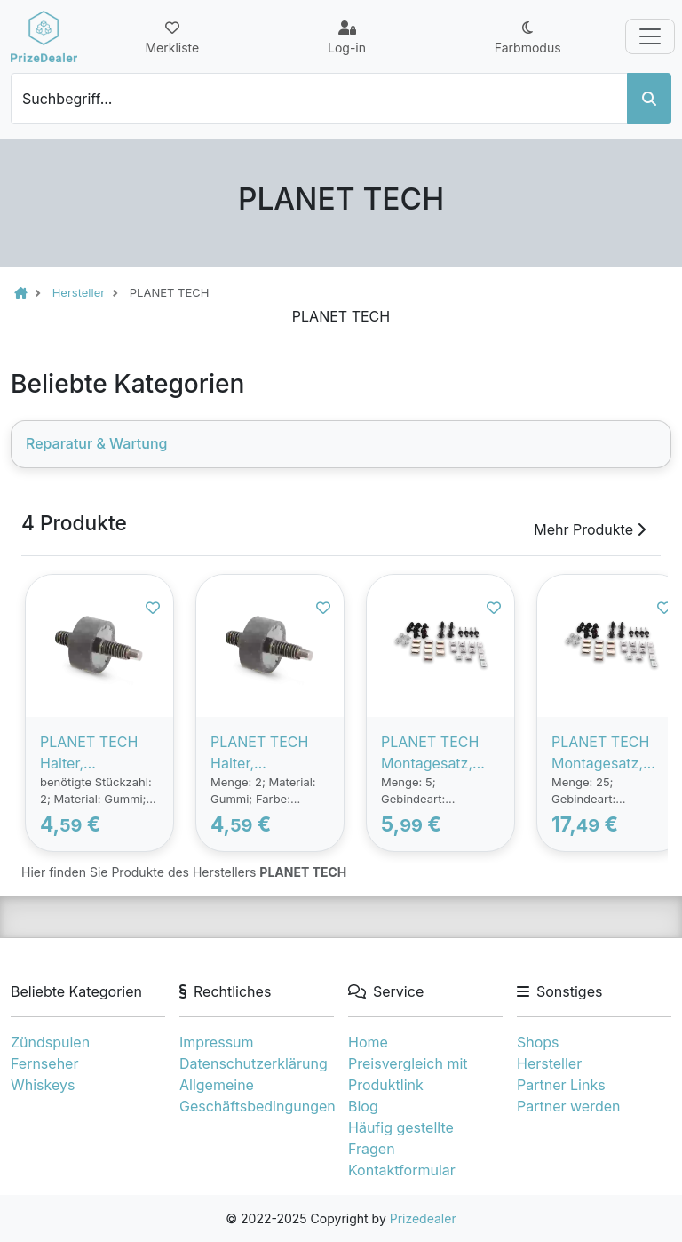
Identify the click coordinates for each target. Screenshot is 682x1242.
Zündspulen (50, 1042)
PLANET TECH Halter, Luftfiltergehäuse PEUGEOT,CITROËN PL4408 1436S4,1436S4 (97, 753)
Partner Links (561, 1085)
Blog (363, 1106)
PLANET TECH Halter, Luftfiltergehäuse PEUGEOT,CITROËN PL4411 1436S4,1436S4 (267, 753)
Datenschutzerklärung (253, 1063)
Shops (538, 1042)
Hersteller (549, 1063)
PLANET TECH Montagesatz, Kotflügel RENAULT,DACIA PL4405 (436, 753)
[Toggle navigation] (650, 36)
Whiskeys (43, 1085)
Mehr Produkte (590, 529)
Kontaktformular (402, 1170)
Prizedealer (423, 1218)
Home (368, 1042)
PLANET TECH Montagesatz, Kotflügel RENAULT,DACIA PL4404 (606, 753)
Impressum (216, 1042)
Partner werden (568, 1106)
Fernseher (44, 1063)
